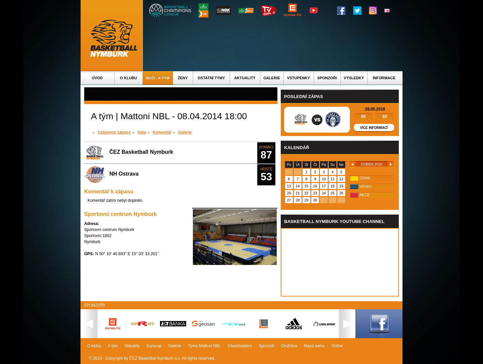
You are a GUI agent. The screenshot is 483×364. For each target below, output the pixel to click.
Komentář (162, 132)
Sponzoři (327, 78)
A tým (113, 346)
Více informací (374, 128)
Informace (384, 78)
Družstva (289, 346)
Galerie (271, 78)
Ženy (183, 78)
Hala (142, 132)
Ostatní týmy (211, 78)
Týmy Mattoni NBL (204, 346)
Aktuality (244, 78)
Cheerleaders (240, 346)
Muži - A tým (157, 78)
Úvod (97, 78)
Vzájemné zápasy (114, 132)
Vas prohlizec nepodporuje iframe (340, 262)
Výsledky (354, 78)
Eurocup (154, 346)
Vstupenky (298, 78)
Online (337, 346)
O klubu (128, 78)
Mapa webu (314, 346)
